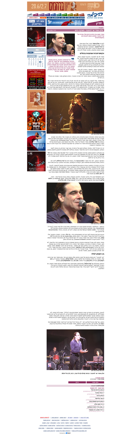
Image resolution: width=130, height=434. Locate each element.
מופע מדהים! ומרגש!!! (97, 390)
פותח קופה (41, 428)
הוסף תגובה (95, 382)
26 (31, 64)
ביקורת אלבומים (68, 428)
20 (29, 63)
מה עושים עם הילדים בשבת (79, 430)
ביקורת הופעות (78, 428)
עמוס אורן (50, 30)
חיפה (68, 17)
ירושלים (56, 17)
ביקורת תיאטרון (86, 425)
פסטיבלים (53, 423)
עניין (47, 423)
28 (42, 66)
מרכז (75, 17)
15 (40, 63)
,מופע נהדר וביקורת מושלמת (95, 407)
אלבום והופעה (58, 428)
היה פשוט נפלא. (98, 404)
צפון (62, 17)
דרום (49, 17)
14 (42, 63)
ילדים (62, 423)
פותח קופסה (49, 428)
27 (29, 64)
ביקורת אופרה (69, 425)
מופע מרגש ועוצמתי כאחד (96, 401)
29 (40, 66)
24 (35, 64)
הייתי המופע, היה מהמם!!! (96, 410)
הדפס (77, 382)
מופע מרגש (100, 395)
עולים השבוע (51, 425)
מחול (81, 423)
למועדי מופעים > (99, 377)
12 (31, 62)
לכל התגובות (93, 388)
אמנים (44, 423)
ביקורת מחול (77, 425)
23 (38, 64)
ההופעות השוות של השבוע (63, 430)
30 (38, 66)
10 (35, 62)
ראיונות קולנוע (43, 425)
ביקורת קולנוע (60, 425)
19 (31, 63)
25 (33, 64)
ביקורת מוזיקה (87, 428)
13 (29, 62)
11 (33, 62)
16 (38, 63)
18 (33, 63)
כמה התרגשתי (99, 398)
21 (42, 64)
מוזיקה (77, 423)
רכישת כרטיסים (33, 17)
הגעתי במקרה (99, 393)
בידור (58, 423)
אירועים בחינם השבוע (49, 430)
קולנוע (72, 423)
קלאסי (67, 423)
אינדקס (43, 17)
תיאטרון (86, 423)
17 (35, 63)
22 (40, 64)
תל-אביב (81, 17)
